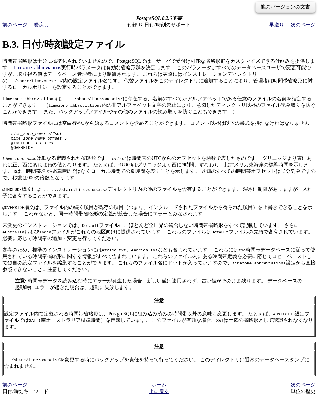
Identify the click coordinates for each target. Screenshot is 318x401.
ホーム (159, 388)
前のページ (14, 24)
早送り (276, 24)
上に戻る (159, 395)
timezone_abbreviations (37, 67)
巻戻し (41, 24)
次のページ (303, 24)
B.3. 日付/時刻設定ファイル (63, 44)
